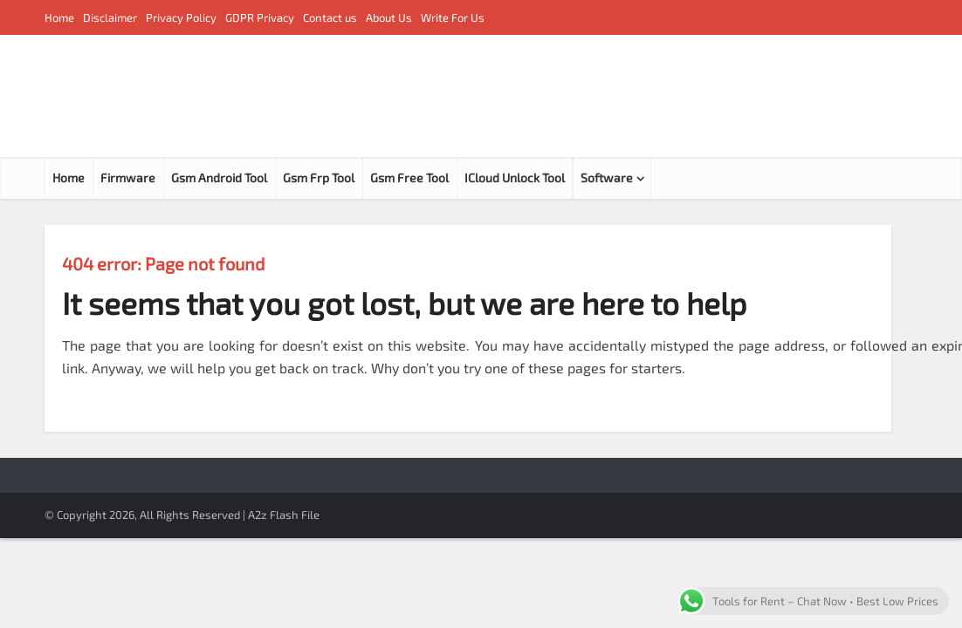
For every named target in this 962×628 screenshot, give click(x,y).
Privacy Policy (181, 17)
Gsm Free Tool (409, 177)
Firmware (127, 177)
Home (59, 17)
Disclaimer (110, 17)
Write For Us (452, 17)
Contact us (330, 17)
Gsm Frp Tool (318, 177)
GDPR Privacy (259, 17)
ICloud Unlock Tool (514, 177)
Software (607, 177)
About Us (389, 17)
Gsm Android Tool (219, 177)
